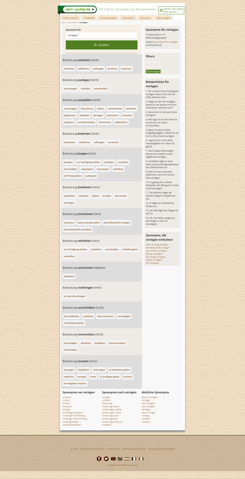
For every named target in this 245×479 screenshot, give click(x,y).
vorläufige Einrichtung (73, 415)
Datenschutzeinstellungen (161, 448)
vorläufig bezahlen (71, 424)
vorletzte (106, 424)
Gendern (133, 464)
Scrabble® (89, 17)
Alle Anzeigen (153, 71)
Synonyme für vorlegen (166, 41)
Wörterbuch (128, 17)
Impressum (113, 448)
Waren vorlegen (154, 259)
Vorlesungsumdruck (112, 421)
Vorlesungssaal (109, 418)
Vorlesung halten (110, 406)
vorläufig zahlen (70, 421)
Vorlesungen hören (112, 412)
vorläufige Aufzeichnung (74, 418)
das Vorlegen (148, 406)
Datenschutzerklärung (133, 448)
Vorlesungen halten (112, 409)
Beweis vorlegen (154, 253)
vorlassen (67, 406)
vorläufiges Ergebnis (72, 412)
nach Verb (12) (153, 66)
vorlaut (66, 400)
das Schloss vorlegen (156, 250)
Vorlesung (107, 403)
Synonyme (145, 17)
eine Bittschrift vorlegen (158, 247)
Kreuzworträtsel (108, 17)
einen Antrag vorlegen (157, 244)
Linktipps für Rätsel (117, 464)
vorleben (67, 397)
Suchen (101, 45)
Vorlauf (66, 403)
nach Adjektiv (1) (154, 61)
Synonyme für (73, 29)
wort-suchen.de (97, 448)
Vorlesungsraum (110, 415)
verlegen (146, 409)
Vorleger (106, 397)
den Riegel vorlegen (156, 256)
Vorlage (66, 409)
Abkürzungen (163, 17)
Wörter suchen (70, 17)
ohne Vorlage (148, 412)
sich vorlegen (152, 263)
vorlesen (106, 400)
